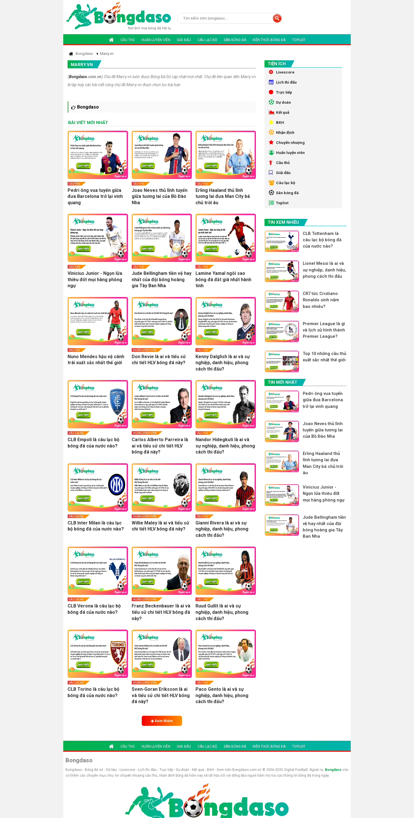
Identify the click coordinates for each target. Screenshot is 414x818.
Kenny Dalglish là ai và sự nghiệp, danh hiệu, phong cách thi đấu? (222, 363)
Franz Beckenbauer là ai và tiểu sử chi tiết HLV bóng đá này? (161, 612)
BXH (276, 127)
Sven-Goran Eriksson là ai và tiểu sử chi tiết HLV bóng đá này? (161, 695)
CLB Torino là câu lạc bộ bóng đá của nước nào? (93, 692)
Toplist (298, 40)
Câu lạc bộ (207, 40)
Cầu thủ (127, 40)
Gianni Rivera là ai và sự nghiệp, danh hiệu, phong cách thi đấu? (221, 529)
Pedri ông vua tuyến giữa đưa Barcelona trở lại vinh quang (95, 196)
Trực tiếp (281, 94)
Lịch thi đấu (283, 83)
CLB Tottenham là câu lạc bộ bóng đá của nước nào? (323, 252)
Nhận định (282, 137)
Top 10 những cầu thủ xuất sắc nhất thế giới (325, 378)
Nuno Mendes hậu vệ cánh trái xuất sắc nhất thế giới (96, 360)
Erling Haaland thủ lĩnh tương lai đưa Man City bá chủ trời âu (222, 196)
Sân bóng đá (235, 40)
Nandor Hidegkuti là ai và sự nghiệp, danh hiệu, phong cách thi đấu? (225, 446)
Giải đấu (184, 40)
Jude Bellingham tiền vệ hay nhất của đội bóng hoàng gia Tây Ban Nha (161, 279)
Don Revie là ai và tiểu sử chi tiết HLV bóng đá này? (159, 360)
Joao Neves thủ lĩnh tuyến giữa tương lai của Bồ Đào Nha (159, 196)
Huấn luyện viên (155, 40)
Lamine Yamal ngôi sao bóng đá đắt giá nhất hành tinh (223, 279)
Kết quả (279, 116)
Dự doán (280, 105)
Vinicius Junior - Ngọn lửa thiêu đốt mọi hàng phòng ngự (95, 279)
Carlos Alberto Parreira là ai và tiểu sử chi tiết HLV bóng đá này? (160, 446)
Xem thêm (162, 721)
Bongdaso (78, 76)
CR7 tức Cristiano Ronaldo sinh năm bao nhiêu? (322, 316)
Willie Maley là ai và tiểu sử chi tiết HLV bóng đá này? (160, 526)
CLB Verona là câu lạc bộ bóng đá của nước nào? (94, 609)
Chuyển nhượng (287, 148)
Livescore (282, 72)
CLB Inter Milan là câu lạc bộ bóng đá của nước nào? (96, 526)
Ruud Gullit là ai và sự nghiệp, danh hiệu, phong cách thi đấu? (221, 612)
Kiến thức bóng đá (269, 40)
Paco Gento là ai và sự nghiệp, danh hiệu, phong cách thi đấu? (221, 695)
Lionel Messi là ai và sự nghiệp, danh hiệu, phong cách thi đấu (324, 285)
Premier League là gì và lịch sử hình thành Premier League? (325, 347)
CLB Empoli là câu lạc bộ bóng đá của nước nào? (93, 443)
